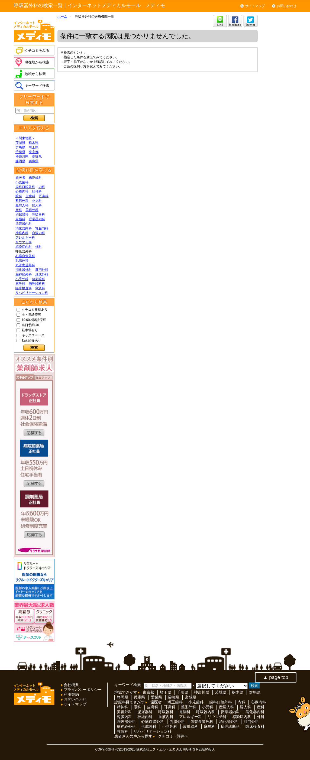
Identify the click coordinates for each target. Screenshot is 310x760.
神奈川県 (21, 156)
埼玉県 (33, 147)
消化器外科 (23, 270)
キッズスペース (33, 335)
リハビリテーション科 (31, 293)
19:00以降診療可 (34, 320)
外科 (38, 247)
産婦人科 (21, 205)
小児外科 (21, 279)
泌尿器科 (21, 214)
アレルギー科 (25, 237)
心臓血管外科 (25, 256)
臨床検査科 (23, 288)
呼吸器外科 (126, 721)
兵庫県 (33, 161)
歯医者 (20, 178)
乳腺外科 (21, 260)
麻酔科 (20, 283)
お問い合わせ (286, 6)
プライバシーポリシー (82, 689)
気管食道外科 (25, 265)
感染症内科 (23, 247)
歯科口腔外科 (25, 187)
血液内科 (38, 233)
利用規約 (71, 694)
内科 (41, 187)
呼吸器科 (38, 214)
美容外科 (31, 210)
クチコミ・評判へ (173, 736)
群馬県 (20, 147)
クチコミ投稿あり (35, 309)
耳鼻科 (44, 196)
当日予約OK (30, 325)
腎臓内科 (41, 228)
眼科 (18, 196)
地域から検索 (35, 74)
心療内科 (21, 191)
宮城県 (190, 697)
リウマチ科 (23, 242)
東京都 (33, 152)
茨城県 (20, 143)
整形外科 (21, 201)
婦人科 (37, 205)
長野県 (37, 156)
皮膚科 (30, 196)
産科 (18, 210)
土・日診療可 (31, 315)
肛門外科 (41, 270)
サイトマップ (255, 6)
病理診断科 (37, 283)
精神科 (37, 191)
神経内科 (21, 233)
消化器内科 (23, 228)
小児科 (37, 201)
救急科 (40, 288)
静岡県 (20, 161)
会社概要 (71, 685)
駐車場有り (30, 330)
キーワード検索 (37, 85)
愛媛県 (156, 697)
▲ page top (275, 677)
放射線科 (38, 279)
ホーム (62, 16)
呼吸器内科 (37, 219)
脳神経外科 (23, 274)
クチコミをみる (37, 50)
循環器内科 (23, 224)
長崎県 (173, 697)
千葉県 (20, 152)
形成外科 (41, 274)
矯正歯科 (35, 178)
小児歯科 (21, 182)
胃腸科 (20, 219)
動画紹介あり (31, 340)
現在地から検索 (37, 62)
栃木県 (33, 143)
